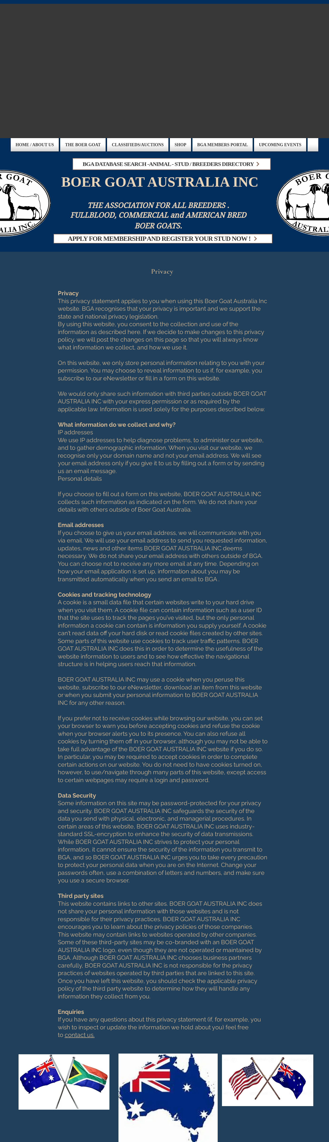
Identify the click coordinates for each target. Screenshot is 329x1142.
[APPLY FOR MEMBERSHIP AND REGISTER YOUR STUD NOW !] (163, 238)
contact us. (80, 1034)
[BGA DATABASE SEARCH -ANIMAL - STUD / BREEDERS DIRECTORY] (172, 164)
